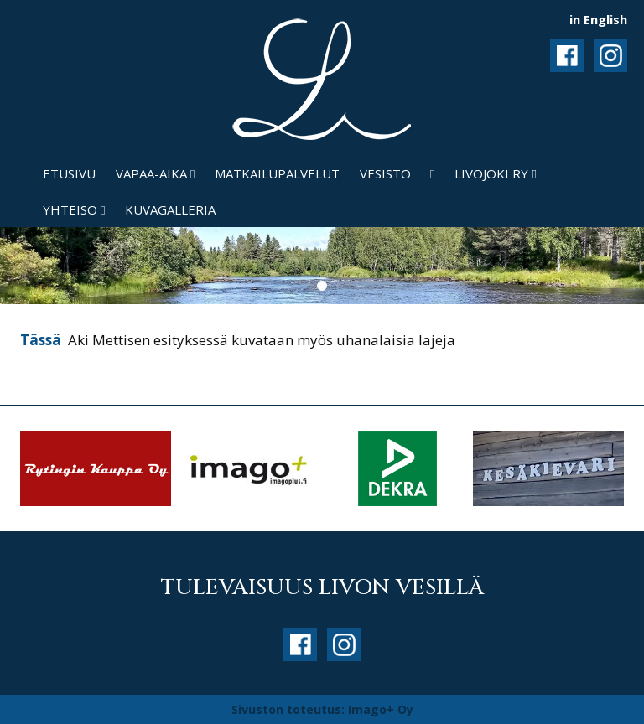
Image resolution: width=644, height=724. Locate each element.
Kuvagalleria (170, 209)
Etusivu (69, 173)
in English (598, 19)
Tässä (42, 339)
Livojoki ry (495, 173)
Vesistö (385, 173)
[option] (95, 468)
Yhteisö (74, 209)
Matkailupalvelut (277, 173)
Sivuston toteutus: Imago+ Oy (322, 709)
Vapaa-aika (155, 173)
